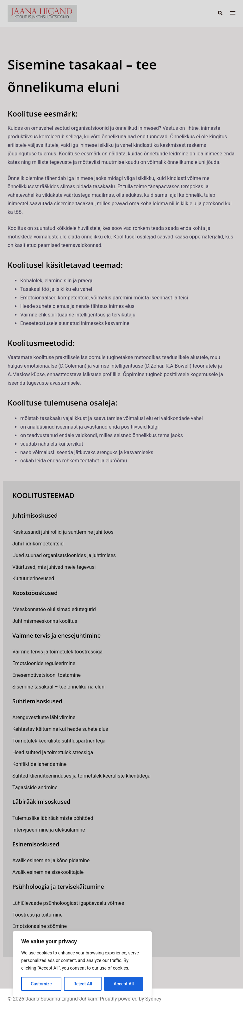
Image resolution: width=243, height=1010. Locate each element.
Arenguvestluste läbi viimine (43, 717)
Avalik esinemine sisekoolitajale (48, 872)
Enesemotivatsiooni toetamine (46, 675)
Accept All (124, 983)
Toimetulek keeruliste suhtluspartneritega (59, 741)
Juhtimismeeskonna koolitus (44, 621)
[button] (219, 13)
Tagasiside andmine (35, 788)
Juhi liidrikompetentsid (38, 544)
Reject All (82, 983)
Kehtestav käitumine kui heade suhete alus (60, 729)
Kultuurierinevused (33, 578)
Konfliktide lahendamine (39, 764)
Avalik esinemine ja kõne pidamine (51, 860)
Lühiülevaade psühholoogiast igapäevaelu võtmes (68, 903)
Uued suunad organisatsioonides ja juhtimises (64, 555)
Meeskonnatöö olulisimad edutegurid (54, 609)
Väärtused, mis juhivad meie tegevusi (54, 567)
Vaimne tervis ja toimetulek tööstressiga (57, 652)
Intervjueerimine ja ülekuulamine (48, 830)
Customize (41, 983)
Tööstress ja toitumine (37, 915)
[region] (82, 964)
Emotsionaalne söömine (39, 926)
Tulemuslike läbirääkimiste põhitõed (52, 818)
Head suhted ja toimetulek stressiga (52, 752)
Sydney (153, 999)
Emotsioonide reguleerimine (43, 663)
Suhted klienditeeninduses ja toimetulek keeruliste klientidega (81, 776)
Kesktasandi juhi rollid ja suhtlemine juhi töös (63, 532)
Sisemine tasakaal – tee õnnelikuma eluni (59, 687)
